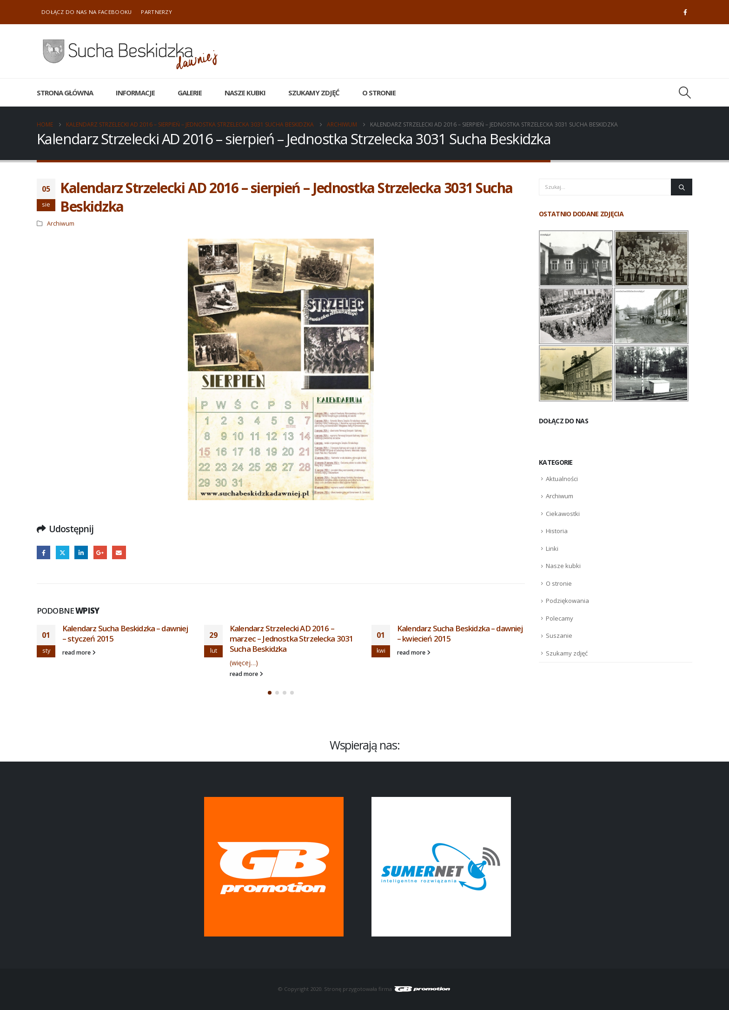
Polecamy (559, 618)
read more (79, 652)
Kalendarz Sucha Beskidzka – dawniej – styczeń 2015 (125, 633)
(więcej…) (244, 662)
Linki (552, 548)
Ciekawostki (563, 513)
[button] (685, 93)
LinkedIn (81, 552)
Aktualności (562, 479)
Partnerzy (156, 11)
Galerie (190, 92)
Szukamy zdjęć (313, 92)
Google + (100, 552)
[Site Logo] (130, 51)
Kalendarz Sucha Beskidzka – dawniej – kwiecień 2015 (460, 633)
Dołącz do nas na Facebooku (86, 11)
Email (119, 552)
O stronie (379, 92)
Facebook (43, 552)
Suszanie (559, 635)
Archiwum (60, 223)
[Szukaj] (681, 187)
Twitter (62, 552)
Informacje (135, 92)
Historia (557, 531)
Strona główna (65, 92)
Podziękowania (567, 600)
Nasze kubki (245, 92)
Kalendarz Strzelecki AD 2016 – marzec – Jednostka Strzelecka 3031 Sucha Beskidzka (291, 638)
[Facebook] (685, 12)
